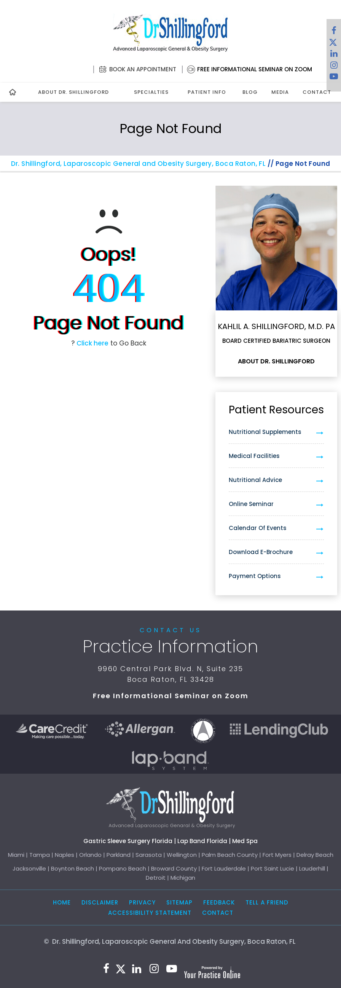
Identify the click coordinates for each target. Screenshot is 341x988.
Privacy (142, 902)
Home (62, 902)
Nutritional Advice (255, 480)
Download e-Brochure (261, 552)
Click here (92, 343)
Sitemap (179, 902)
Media (280, 92)
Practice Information (170, 646)
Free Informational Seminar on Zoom (254, 69)
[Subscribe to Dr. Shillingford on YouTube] (334, 78)
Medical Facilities (254, 456)
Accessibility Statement (149, 913)
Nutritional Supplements (265, 432)
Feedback (219, 902)
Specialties (151, 92)
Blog (250, 92)
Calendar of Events (258, 528)
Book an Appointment (142, 69)
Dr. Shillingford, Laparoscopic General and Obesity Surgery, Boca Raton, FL (138, 163)
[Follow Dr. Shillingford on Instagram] (334, 66)
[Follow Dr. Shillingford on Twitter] (333, 44)
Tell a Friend (266, 902)
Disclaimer (99, 902)
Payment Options (255, 576)
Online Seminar (251, 504)
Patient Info (207, 92)
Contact (317, 92)
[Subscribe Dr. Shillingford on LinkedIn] (334, 55)
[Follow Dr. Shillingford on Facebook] (334, 32)
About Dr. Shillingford (73, 92)
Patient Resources (276, 409)
